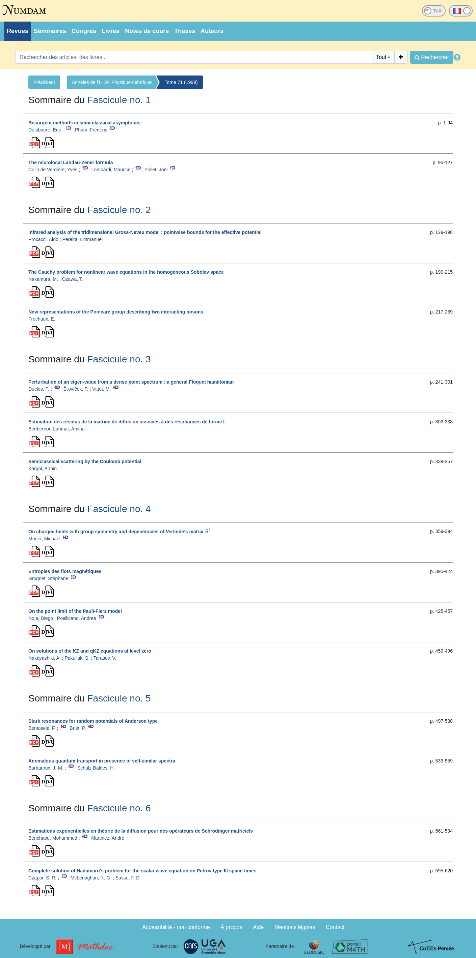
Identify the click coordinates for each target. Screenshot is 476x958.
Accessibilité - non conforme (176, 927)
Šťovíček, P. (75, 389)
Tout (381, 57)
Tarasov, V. (105, 658)
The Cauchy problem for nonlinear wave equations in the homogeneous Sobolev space (126, 272)
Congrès (84, 31)
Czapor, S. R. (42, 877)
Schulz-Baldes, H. (96, 768)
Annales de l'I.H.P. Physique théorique (112, 82)
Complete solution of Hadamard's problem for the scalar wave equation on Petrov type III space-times (142, 870)
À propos (231, 927)
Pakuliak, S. (76, 658)
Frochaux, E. (41, 319)
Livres (111, 31)
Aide (258, 927)
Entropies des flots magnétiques (64, 571)
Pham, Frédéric (91, 129)
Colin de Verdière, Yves (52, 169)
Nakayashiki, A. (44, 658)
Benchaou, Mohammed (52, 838)
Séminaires (50, 31)
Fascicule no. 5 (119, 698)
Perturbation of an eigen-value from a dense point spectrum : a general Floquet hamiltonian (131, 382)
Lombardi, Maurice (111, 169)
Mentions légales (294, 927)
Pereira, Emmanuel (82, 239)
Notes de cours (147, 31)
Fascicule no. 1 (119, 100)
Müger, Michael (44, 538)
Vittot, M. (101, 389)
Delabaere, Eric (44, 129)
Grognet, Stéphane (48, 578)
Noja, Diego (40, 618)
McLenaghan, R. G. (91, 877)
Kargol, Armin (42, 468)
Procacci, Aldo (43, 239)
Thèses (184, 31)
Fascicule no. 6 (119, 808)
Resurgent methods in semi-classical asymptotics (84, 122)
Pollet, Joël (155, 169)
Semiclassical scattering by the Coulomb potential (84, 461)
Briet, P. (78, 728)
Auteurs (212, 31)
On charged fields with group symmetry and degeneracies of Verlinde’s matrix (119, 531)
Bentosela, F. (42, 728)
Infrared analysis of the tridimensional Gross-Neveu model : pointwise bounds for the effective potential (145, 232)
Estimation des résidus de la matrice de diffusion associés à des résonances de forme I (126, 421)
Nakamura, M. (43, 279)
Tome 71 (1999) (181, 82)
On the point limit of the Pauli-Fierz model (75, 611)
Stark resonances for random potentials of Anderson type (93, 721)
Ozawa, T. (72, 279)
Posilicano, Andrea (76, 618)
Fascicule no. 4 (119, 509)
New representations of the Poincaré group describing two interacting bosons (115, 312)
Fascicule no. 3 (119, 359)
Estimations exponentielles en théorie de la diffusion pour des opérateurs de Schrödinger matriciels (140, 831)
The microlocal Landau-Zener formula (70, 162)
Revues (17, 31)
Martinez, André (107, 838)
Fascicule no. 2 (119, 210)
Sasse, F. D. (128, 877)
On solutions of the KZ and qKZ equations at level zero (89, 651)
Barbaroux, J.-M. (45, 768)
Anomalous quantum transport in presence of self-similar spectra (101, 761)
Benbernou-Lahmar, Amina (56, 428)
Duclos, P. (38, 389)
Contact (335, 927)
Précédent (44, 82)
